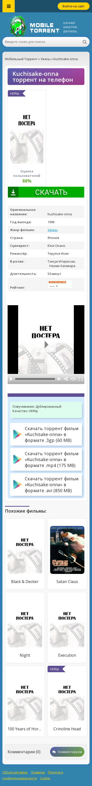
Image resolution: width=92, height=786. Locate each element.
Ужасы (53, 230)
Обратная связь (15, 772)
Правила (38, 772)
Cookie (45, 778)
